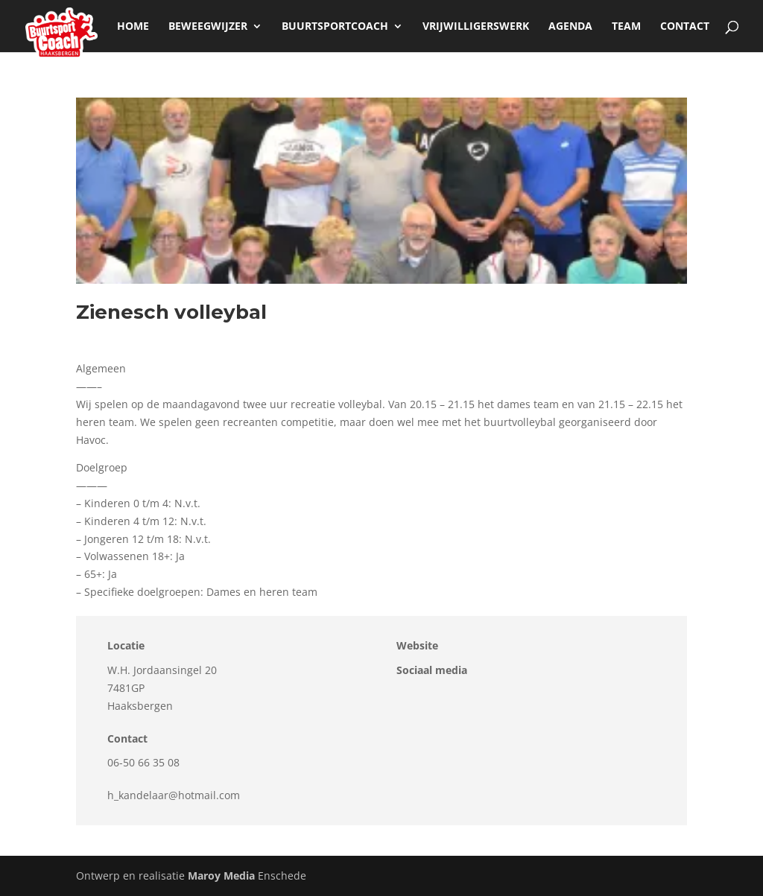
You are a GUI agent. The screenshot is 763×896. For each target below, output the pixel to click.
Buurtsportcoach (335, 27)
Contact (684, 27)
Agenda (570, 27)
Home (133, 27)
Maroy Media (221, 875)
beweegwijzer (207, 27)
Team (626, 27)
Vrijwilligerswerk (475, 27)
